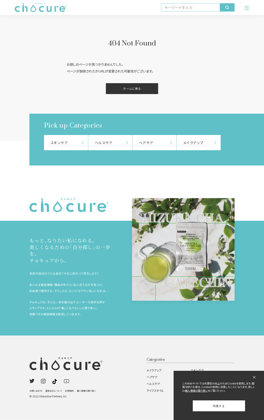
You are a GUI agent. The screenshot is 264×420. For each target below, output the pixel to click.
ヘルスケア (153, 384)
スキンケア (197, 370)
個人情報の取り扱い (86, 391)
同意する (219, 406)
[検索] (227, 8)
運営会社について (53, 391)
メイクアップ (154, 370)
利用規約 (69, 391)
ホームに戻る (132, 89)
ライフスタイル (155, 391)
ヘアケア (152, 377)
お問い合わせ (35, 391)
